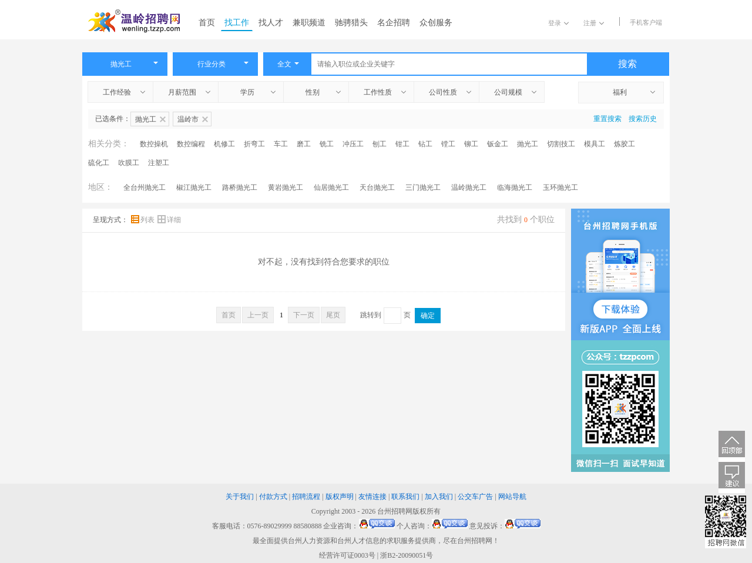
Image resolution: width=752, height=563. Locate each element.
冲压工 (353, 144)
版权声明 (339, 496)
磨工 (304, 144)
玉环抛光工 (560, 187)
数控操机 (154, 144)
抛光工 (527, 144)
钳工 (402, 144)
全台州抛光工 (144, 187)
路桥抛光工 (239, 187)
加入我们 (439, 496)
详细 (169, 220)
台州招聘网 (394, 511)
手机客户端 (646, 22)
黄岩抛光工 (285, 187)
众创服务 (435, 22)
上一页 (257, 315)
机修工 (224, 144)
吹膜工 (128, 163)
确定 (428, 315)
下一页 (303, 315)
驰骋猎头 (351, 22)
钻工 (425, 144)
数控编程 (191, 144)
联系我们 (405, 496)
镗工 (448, 144)
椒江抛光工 (194, 187)
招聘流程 (306, 496)
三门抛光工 (423, 187)
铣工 (327, 144)
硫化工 (98, 163)
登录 (558, 22)
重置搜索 (607, 119)
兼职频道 (309, 22)
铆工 (471, 144)
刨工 (379, 144)
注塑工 (158, 163)
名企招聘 (393, 22)
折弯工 (254, 144)
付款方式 (273, 496)
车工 (281, 144)
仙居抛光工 (331, 187)
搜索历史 (643, 119)
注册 (593, 22)
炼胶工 (624, 144)
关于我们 (240, 496)
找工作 (236, 22)
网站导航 (512, 496)
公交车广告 (475, 496)
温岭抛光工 (468, 187)
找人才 (270, 22)
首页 (207, 22)
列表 (143, 220)
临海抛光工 (514, 187)
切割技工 (561, 144)
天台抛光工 (377, 187)
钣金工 (497, 144)
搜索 (627, 64)
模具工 (594, 144)
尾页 (333, 315)
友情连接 (372, 496)
